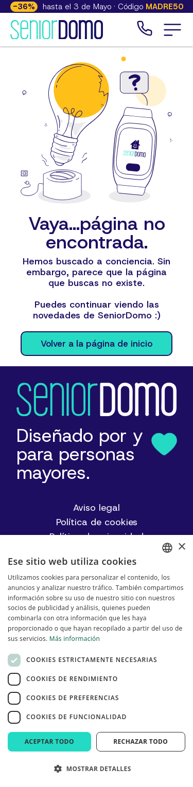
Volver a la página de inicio (96, 343)
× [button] (181, 547)
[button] (172, 30)
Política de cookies (96, 522)
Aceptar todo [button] (49, 741)
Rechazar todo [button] (140, 741)
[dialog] (96, 661)
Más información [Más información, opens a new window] (74, 638)
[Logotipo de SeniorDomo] (56, 30)
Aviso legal (96, 508)
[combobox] (167, 548)
